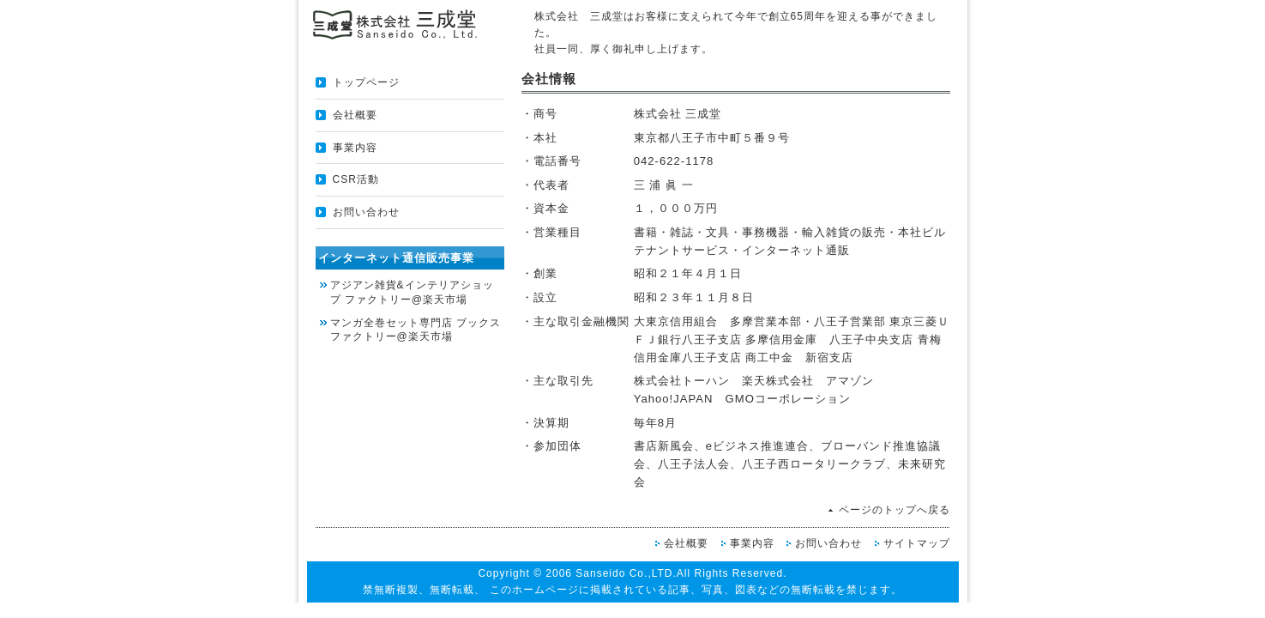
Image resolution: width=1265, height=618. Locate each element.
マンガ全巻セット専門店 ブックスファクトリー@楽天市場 (415, 330)
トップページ (366, 82)
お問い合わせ (366, 212)
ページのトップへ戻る (894, 510)
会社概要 (355, 115)
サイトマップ (916, 543)
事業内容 (355, 148)
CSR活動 (356, 179)
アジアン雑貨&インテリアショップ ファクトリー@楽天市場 (412, 292)
